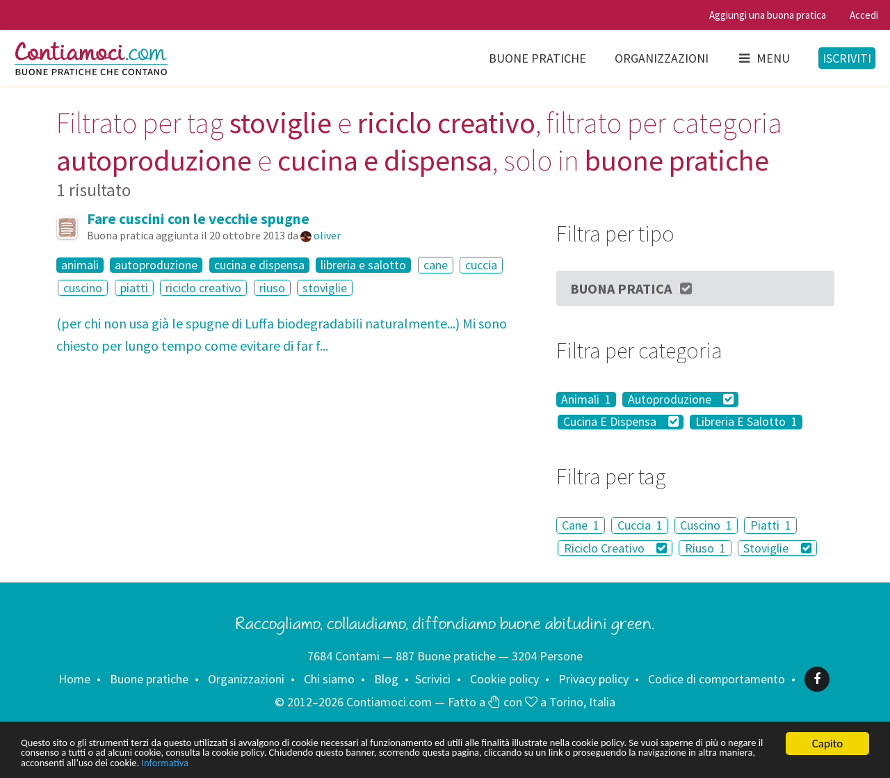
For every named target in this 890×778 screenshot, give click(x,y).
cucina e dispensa (259, 265)
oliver (327, 235)
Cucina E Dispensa (621, 422)
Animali (586, 399)
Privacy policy (593, 679)
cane (435, 265)
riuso (272, 288)
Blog (386, 679)
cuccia (481, 265)
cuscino (82, 288)
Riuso (705, 548)
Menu (763, 58)
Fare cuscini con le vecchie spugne (198, 218)
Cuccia (640, 525)
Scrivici (433, 679)
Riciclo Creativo (616, 548)
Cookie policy (504, 679)
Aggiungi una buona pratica (767, 15)
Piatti (770, 525)
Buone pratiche (537, 58)
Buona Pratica (632, 288)
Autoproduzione (681, 399)
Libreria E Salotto (746, 422)
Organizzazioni (662, 58)
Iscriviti (847, 58)
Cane (580, 525)
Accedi (864, 15)
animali (80, 265)
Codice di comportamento (716, 679)
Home (74, 679)
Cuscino (706, 525)
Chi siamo (329, 679)
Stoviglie (777, 548)
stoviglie (324, 288)
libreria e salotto (363, 265)
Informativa (436, 762)
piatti (134, 288)
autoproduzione (156, 265)
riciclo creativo (203, 288)
